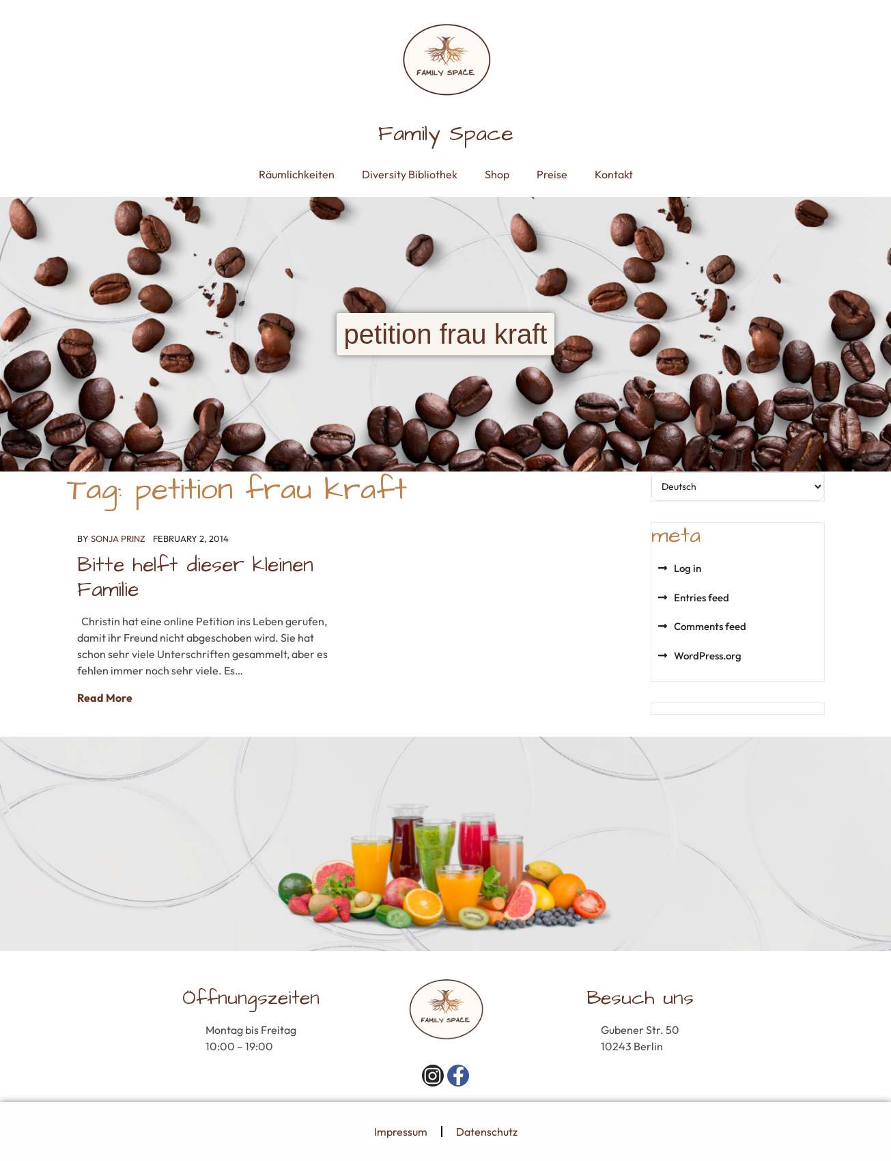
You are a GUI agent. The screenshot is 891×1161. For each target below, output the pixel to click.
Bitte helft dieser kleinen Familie (195, 577)
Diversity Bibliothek (409, 174)
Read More (104, 698)
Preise (552, 174)
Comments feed (710, 626)
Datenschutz (487, 1131)
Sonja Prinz (118, 538)
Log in (687, 568)
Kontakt (614, 174)
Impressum (400, 1131)
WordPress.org (707, 655)
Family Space (445, 133)
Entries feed (701, 597)
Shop (497, 174)
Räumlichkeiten (297, 174)
